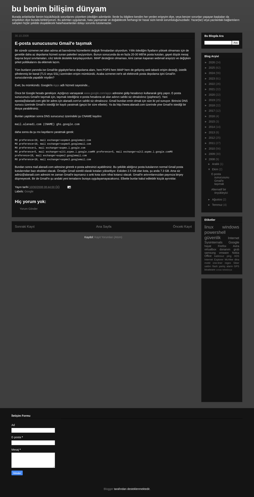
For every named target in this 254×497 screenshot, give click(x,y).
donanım (225, 249)
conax (219, 270)
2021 (212, 89)
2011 (212, 143)
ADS (236, 256)
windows (230, 227)
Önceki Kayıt (182, 226)
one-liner (217, 263)
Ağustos (217, 199)
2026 (212, 62)
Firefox (222, 246)
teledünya (227, 270)
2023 (212, 78)
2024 (212, 73)
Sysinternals (213, 242)
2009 (212, 153)
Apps (56, 85)
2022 (212, 83)
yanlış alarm (226, 266)
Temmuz (217, 204)
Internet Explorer (213, 259)
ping (229, 256)
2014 (212, 126)
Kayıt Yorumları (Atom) (108, 237)
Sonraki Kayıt (25, 226)
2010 (212, 148)
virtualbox (210, 249)
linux (209, 227)
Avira (236, 246)
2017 (212, 110)
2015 (212, 121)
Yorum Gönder (29, 208)
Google (28, 191)
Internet (233, 238)
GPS (236, 266)
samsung (210, 252)
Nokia (235, 252)
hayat (207, 246)
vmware (224, 252)
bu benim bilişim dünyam (59, 8)
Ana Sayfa (103, 226)
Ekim (215, 169)
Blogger (108, 488)
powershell (215, 232)
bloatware (209, 269)
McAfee (229, 259)
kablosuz (219, 256)
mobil (207, 263)
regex (228, 263)
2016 (212, 116)
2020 (212, 94)
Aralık (216, 164)
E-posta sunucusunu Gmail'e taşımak (220, 178)
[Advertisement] (220, 339)
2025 (212, 67)
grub (236, 249)
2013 (212, 132)
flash (215, 266)
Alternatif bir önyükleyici (219, 191)
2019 (212, 100)
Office (208, 255)
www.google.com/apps (98, 93)
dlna (236, 259)
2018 (212, 105)
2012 (212, 137)
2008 (212, 159)
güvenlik (212, 237)
